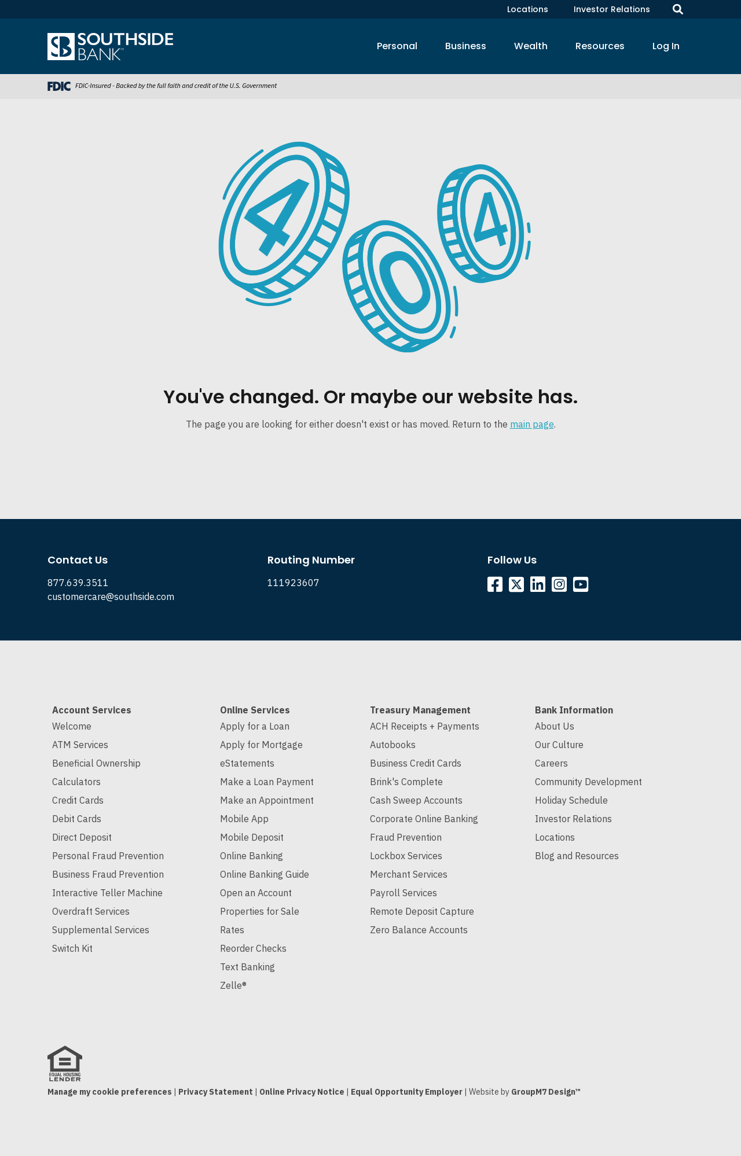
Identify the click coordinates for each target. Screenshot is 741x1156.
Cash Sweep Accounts (416, 800)
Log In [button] (666, 46)
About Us (554, 726)
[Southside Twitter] (517, 587)
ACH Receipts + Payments (424, 726)
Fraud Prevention (406, 837)
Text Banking (247, 967)
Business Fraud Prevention (108, 874)
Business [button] (465, 46)
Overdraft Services (91, 911)
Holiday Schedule (571, 800)
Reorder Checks (253, 948)
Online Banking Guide (264, 874)
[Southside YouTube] (582, 587)
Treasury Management (420, 710)
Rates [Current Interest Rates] (232, 930)
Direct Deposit (82, 837)
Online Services (255, 710)
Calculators (76, 781)
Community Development (588, 781)
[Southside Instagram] (561, 587)
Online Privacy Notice (301, 1092)
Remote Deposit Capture (422, 911)
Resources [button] (600, 46)
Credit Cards (78, 800)
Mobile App (244, 818)
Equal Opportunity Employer (407, 1092)
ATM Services (80, 744)
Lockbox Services (406, 856)
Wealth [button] (531, 46)
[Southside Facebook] (497, 587)
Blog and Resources (577, 856)
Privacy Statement (215, 1092)
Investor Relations (612, 9)
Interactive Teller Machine (107, 893)
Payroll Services (403, 893)
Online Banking (251, 856)
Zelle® (233, 985)
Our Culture (559, 744)
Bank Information (574, 710)
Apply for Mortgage (261, 744)
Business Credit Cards (415, 763)
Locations (527, 9)
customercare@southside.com (110, 596)
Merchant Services (408, 874)
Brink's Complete (406, 781)
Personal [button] (397, 46)
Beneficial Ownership (96, 763)
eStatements (247, 763)
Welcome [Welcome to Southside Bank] (71, 726)
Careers (551, 763)
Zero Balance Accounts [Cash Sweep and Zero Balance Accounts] (419, 930)
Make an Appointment (267, 800)
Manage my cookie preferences (109, 1092)
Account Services (91, 710)
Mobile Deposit (252, 837)
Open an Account (256, 893)
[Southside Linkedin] (539, 587)
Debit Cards (76, 818)
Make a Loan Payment (267, 781)
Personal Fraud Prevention (108, 856)
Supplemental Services (100, 930)
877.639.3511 (78, 582)
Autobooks (393, 744)
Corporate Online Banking (424, 818)
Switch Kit (72, 948)
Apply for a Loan (254, 726)
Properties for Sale (259, 911)
